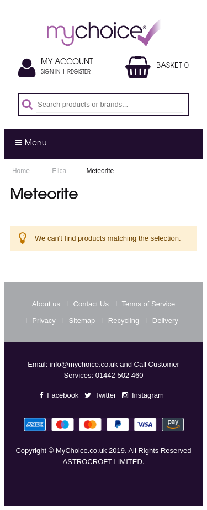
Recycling (123, 320)
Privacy (44, 320)
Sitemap (81, 320)
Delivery (165, 320)
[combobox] (109, 104)
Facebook (62, 395)
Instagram (148, 395)
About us (46, 304)
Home (21, 171)
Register (79, 72)
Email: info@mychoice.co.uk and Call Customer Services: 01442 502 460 (103, 369)
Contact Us (91, 304)
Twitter (105, 395)
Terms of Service (149, 304)
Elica (60, 171)
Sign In (50, 72)
